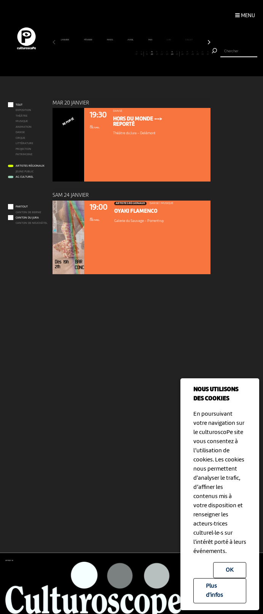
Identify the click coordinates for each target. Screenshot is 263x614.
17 (136, 53)
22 (161, 53)
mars (110, 40)
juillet (189, 40)
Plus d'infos (214, 590)
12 (111, 53)
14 (121, 53)
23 (167, 53)
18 (141, 53)
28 (192, 53)
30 (202, 53)
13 (116, 53)
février (88, 40)
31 (207, 53)
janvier (65, 40)
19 (146, 53)
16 (131, 53)
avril (131, 40)
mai (150, 40)
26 (182, 53)
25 (177, 53)
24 (172, 53)
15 (126, 53)
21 (157, 53)
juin (169, 40)
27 (187, 53)
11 (106, 53)
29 (197, 53)
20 (151, 53)
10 (101, 53)
